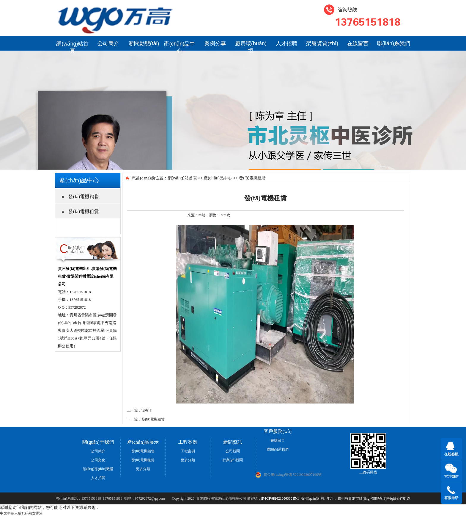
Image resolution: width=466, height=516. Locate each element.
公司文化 (98, 460)
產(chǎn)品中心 (179, 46)
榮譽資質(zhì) (322, 43)
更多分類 (143, 469)
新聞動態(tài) (144, 43)
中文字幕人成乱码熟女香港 (21, 513)
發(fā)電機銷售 (143, 451)
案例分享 (215, 43)
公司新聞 (233, 451)
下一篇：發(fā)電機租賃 (146, 419)
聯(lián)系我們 (393, 43)
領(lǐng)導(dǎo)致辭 (98, 469)
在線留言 (358, 43)
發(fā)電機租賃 (252, 178)
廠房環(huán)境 (251, 45)
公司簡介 (108, 43)
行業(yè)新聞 (233, 460)
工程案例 (188, 451)
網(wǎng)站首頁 (72, 46)
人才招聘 (286, 43)
